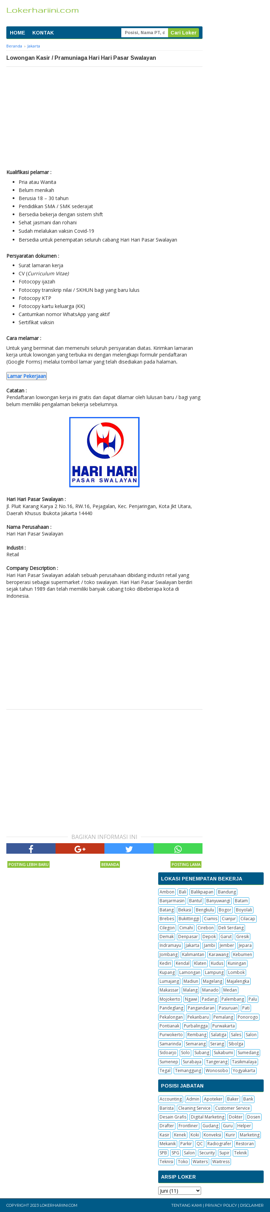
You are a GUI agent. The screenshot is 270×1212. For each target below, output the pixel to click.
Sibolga (236, 1044)
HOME (17, 33)
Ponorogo (248, 1017)
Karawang (219, 954)
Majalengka (238, 981)
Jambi (209, 945)
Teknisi (166, 1162)
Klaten (200, 963)
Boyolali (244, 910)
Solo (185, 1053)
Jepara (245, 945)
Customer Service (232, 1108)
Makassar (169, 990)
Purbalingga (196, 1026)
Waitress (221, 1162)
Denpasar (188, 937)
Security (207, 1153)
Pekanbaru (198, 1017)
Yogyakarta (244, 1070)
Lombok (236, 972)
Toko (183, 1162)
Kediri (165, 963)
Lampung (214, 972)
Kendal (182, 963)
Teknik (240, 1153)
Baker (233, 1099)
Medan (230, 990)
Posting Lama (186, 864)
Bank (248, 1099)
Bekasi (184, 910)
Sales (236, 1035)
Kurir (230, 1135)
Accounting (171, 1099)
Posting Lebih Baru (28, 864)
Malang (190, 990)
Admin (192, 1099)
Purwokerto (171, 1035)
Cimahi (186, 928)
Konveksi (212, 1135)
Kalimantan (193, 954)
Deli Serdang (231, 928)
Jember (227, 945)
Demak (167, 937)
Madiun (191, 981)
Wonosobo (217, 1070)
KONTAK (43, 33)
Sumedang (248, 1053)
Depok (209, 937)
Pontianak (169, 1026)
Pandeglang (171, 1008)
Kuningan (237, 963)
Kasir (164, 1135)
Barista (167, 1108)
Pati (246, 1008)
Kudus (217, 963)
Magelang (212, 981)
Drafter (167, 1126)
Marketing (249, 1135)
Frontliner (188, 1126)
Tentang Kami (186, 1205)
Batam (241, 901)
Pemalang (223, 1017)
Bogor (225, 910)
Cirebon (206, 928)
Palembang (232, 999)
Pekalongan (171, 1017)
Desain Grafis (173, 1117)
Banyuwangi (218, 901)
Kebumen (242, 954)
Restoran (245, 1144)
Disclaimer (252, 1205)
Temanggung (188, 1070)
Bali (182, 892)
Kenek (180, 1135)
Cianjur (229, 919)
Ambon (167, 892)
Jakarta (192, 945)
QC (200, 1144)
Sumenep (169, 1062)
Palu (253, 999)
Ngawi (191, 999)
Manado (210, 990)
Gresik (242, 937)
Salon (251, 1035)
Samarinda (170, 1044)
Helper (244, 1126)
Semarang (196, 1044)
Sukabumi (223, 1053)
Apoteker (213, 1099)
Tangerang (216, 1062)
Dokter (236, 1117)
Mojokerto (170, 999)
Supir (224, 1153)
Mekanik (168, 1144)
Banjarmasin (172, 901)
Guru (228, 1126)
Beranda (110, 864)
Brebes (167, 919)
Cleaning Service (194, 1108)
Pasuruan (228, 1008)
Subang (201, 1053)
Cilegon (167, 928)
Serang (217, 1044)
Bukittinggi (189, 919)
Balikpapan (202, 892)
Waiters (200, 1162)
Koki (195, 1135)
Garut (226, 937)
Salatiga (218, 1035)
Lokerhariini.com (58, 1205)
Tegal (165, 1070)
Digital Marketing (207, 1117)
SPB (163, 1153)
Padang (209, 999)
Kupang (167, 972)
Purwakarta (223, 1026)
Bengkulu (205, 910)
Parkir (186, 1144)
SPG (175, 1153)
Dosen (253, 1117)
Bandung (227, 892)
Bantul (195, 901)
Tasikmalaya (244, 1062)
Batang (167, 910)
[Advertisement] (104, 119)
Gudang (210, 1126)
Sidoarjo (168, 1053)
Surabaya (192, 1062)
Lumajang (169, 981)
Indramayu (170, 945)
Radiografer (219, 1144)
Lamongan (189, 972)
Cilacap (247, 919)
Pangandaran (201, 1008)
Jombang (169, 954)
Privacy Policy (221, 1205)
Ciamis (210, 919)
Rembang (196, 1035)
